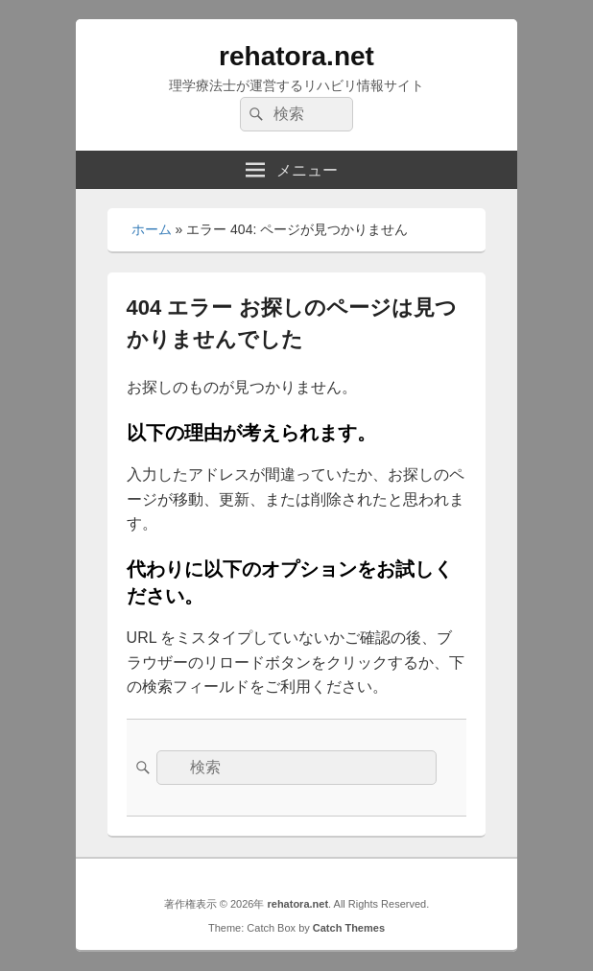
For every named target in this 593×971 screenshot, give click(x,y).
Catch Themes (349, 928)
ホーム (151, 229)
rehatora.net (296, 56)
